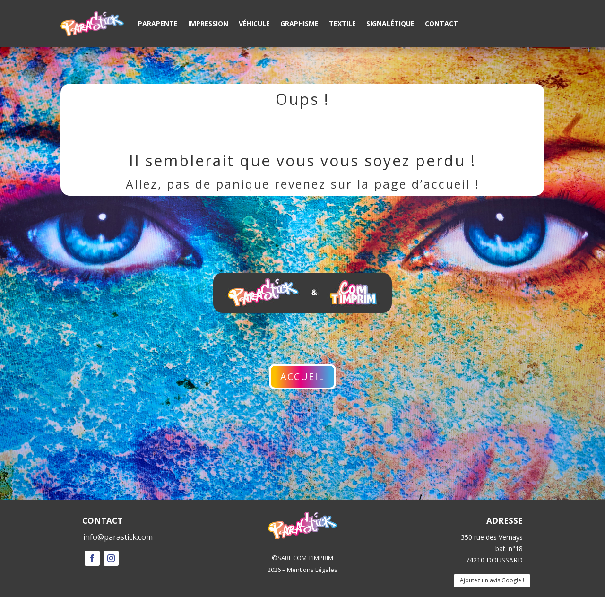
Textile (342, 23)
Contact (441, 23)
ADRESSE (504, 520)
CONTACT (102, 520)
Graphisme (299, 23)
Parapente (158, 23)
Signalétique (390, 23)
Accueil (302, 376)
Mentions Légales (312, 569)
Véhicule (254, 23)
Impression (208, 23)
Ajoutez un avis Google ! (492, 580)
